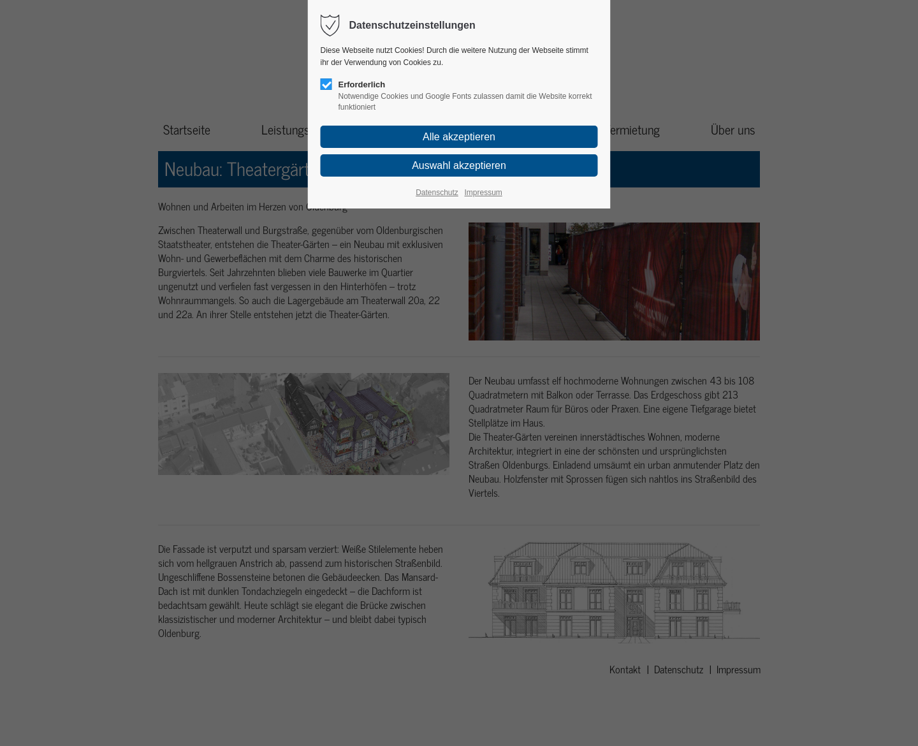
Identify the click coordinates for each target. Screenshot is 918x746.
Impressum (483, 192)
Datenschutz (437, 192)
